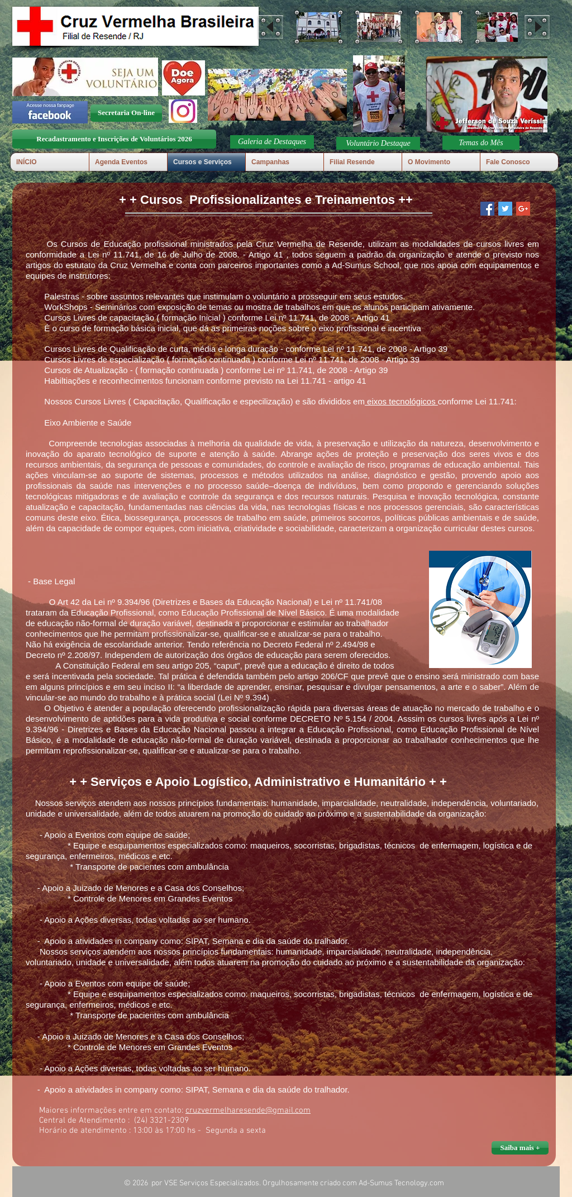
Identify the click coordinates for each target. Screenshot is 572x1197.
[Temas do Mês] (480, 143)
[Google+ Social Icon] (523, 209)
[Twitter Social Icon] (505, 209)
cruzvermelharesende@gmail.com (248, 1110)
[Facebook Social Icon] (487, 209)
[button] (318, 27)
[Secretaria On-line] (126, 113)
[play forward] (537, 27)
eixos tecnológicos (401, 401)
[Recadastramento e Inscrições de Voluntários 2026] (114, 139)
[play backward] (270, 27)
